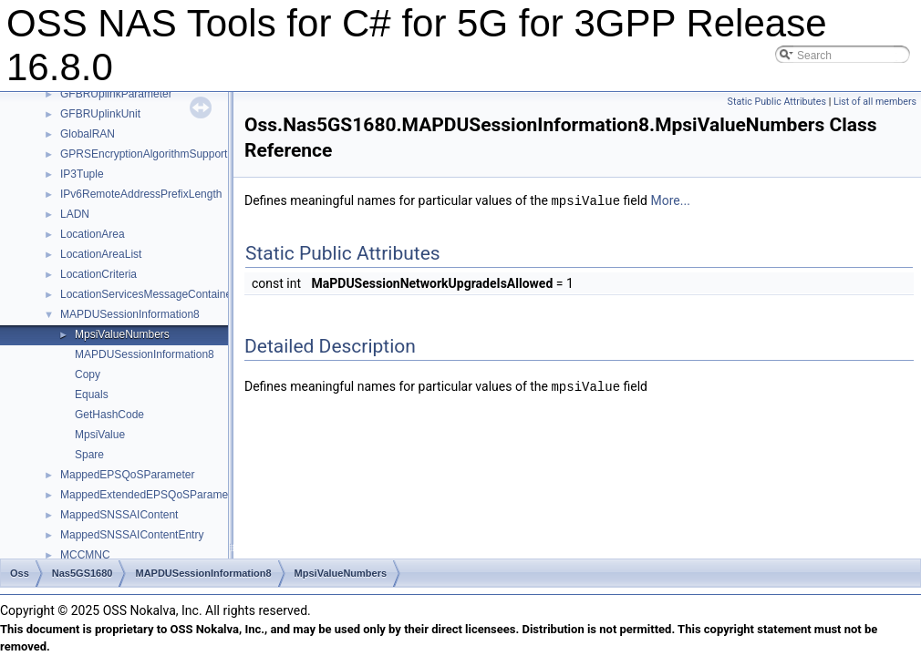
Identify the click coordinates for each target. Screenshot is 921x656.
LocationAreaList (100, 254)
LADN (74, 214)
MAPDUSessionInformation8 (130, 314)
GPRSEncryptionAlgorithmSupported (150, 154)
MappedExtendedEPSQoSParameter (150, 494)
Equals (92, 394)
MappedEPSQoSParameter (127, 474)
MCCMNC (85, 554)
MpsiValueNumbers (122, 334)
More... (669, 200)
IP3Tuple (82, 174)
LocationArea (92, 234)
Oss (19, 573)
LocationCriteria (98, 274)
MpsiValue (100, 434)
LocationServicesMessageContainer (147, 294)
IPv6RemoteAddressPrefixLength (141, 194)
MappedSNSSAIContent (119, 514)
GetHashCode (109, 414)
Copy (87, 374)
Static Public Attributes (777, 102)
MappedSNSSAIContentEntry (131, 534)
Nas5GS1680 (82, 573)
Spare (89, 454)
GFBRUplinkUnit (100, 114)
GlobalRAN (87, 134)
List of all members (874, 102)
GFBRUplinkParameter (116, 93)
